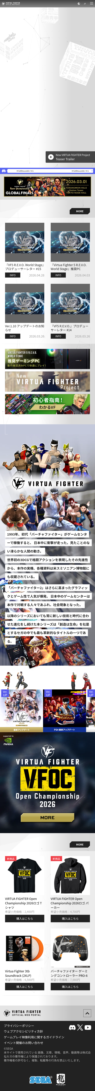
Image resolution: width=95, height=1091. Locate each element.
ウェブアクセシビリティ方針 (23, 1031)
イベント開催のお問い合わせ (23, 1042)
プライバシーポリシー (19, 1025)
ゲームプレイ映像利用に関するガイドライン (34, 1037)
